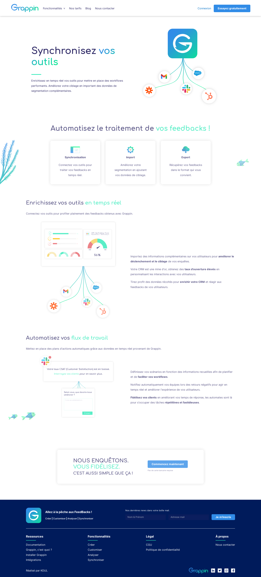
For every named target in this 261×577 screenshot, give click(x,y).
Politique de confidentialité (163, 549)
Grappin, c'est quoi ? (39, 549)
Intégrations (33, 559)
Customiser (59, 518)
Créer (48, 518)
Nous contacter (105, 8)
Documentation (35, 544)
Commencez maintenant (168, 464)
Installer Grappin (36, 554)
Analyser (72, 518)
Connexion (204, 8)
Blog (88, 8)
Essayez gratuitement (232, 8)
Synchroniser (86, 518)
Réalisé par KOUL (37, 570)
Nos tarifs (75, 8)
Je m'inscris (223, 517)
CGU (149, 544)
